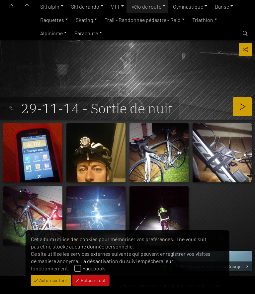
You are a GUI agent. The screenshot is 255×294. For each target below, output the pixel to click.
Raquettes (52, 20)
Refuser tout (93, 280)
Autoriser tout (52, 280)
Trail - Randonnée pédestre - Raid (143, 20)
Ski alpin (49, 6)
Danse (222, 6)
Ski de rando (85, 6)
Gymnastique (188, 6)
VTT (115, 6)
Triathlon (202, 20)
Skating (84, 20)
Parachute (86, 33)
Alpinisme (51, 33)
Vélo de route (146, 6)
